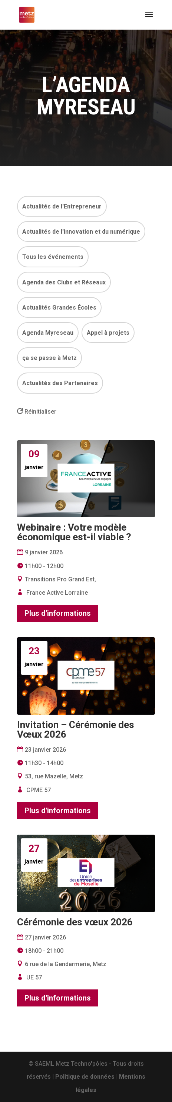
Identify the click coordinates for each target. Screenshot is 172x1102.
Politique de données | (87, 1076)
